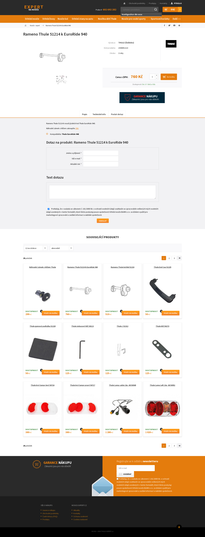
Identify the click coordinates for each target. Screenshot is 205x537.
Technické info (99, 114)
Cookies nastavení (80, 519)
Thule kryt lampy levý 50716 (42, 385)
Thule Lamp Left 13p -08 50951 (162, 385)
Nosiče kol (63, 18)
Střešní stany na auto (82, 18)
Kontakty (163, 3)
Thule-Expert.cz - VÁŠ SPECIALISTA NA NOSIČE (37, 7)
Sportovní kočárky (160, 18)
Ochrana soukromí (80, 516)
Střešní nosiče (32, 18)
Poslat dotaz (117, 114)
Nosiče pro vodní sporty (134, 18)
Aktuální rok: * (76, 164)
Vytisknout (179, 25)
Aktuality (76, 510)
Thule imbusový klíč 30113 (82, 326)
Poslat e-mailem (174, 25)
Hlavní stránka (124, 3)
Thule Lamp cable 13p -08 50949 (122, 385)
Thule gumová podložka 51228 (42, 326)
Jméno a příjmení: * (74, 153)
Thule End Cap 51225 (162, 267)
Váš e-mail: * (77, 158)
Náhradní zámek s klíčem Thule (42, 267)
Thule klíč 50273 (162, 326)
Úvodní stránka (25, 25)
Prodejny (152, 3)
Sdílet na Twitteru (169, 25)
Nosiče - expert (35, 25)
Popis (84, 114)
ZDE (77, 128)
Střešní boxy (48, 18)
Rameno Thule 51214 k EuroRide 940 (82, 267)
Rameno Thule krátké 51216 (122, 267)
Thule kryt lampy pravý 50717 (82, 385)
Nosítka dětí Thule (107, 18)
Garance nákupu (48, 510)
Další (177, 18)
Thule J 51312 (122, 326)
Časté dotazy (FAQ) (49, 516)
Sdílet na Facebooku (164, 25)
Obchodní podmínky (137, 3)
